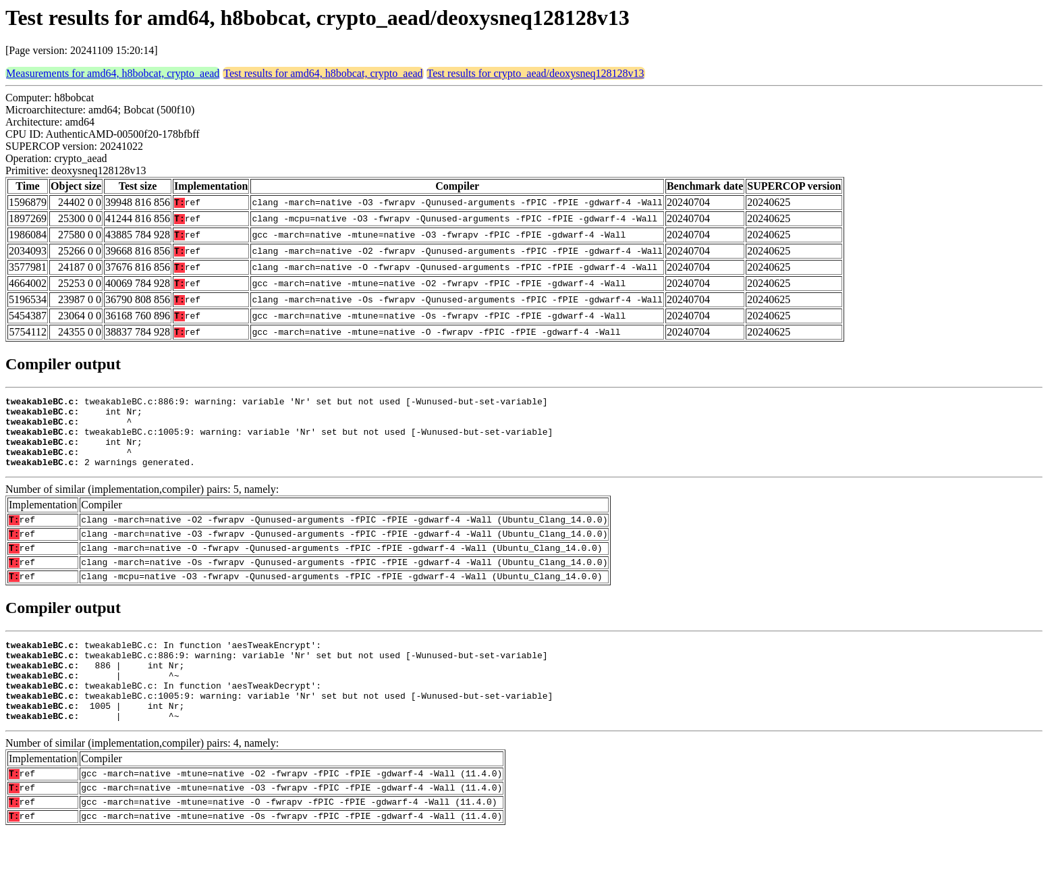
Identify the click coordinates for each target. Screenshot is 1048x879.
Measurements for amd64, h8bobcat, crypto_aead (112, 73)
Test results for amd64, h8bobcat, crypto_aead (322, 73)
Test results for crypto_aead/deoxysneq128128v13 (535, 73)
